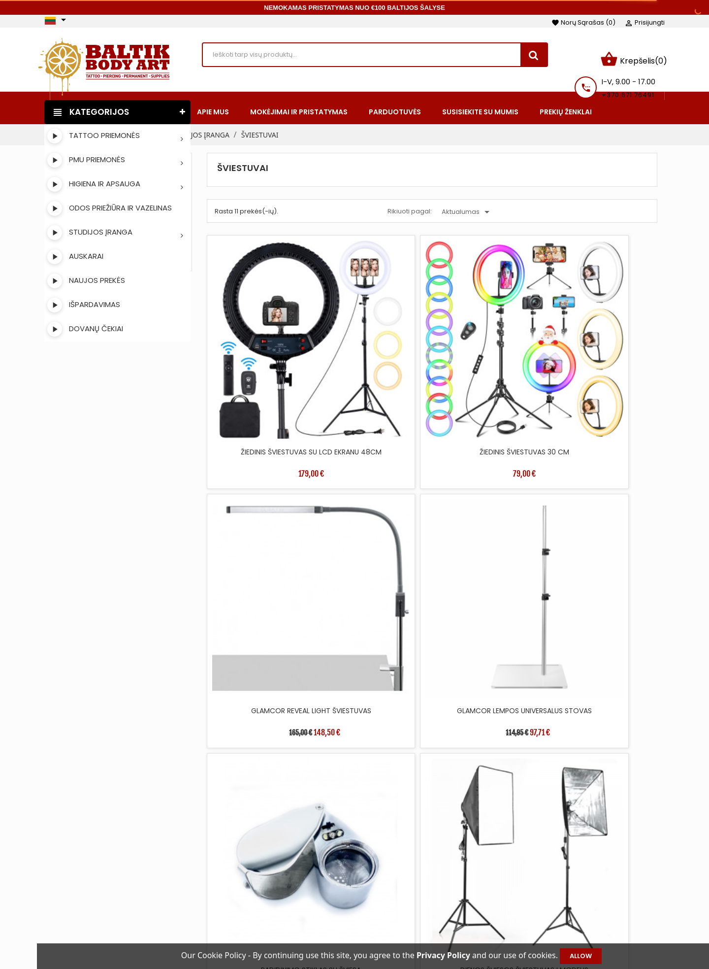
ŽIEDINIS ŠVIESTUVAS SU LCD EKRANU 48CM (261, 351)
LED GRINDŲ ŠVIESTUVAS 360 (375, 667)
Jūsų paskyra (569, 856)
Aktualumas (467, 206)
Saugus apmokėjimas (433, 915)
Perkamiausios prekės (300, 900)
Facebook (56, 901)
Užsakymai (554, 885)
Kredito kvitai (558, 900)
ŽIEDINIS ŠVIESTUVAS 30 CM (375, 346)
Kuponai (549, 929)
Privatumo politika (426, 929)
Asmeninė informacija (574, 870)
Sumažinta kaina (291, 870)
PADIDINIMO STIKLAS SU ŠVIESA (261, 511)
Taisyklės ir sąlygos (428, 870)
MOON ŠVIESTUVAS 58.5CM (489, 667)
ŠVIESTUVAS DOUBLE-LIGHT (261, 667)
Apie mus (412, 900)
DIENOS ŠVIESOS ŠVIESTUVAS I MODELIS (375, 511)
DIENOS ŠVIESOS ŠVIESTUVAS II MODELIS (489, 511)
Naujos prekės (287, 885)
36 (591, 730)
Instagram (82, 901)
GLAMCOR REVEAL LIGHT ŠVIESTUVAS (489, 351)
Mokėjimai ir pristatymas (438, 885)
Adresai (548, 915)
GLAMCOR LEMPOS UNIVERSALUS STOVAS (602, 351)
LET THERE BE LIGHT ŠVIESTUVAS (603, 511)
